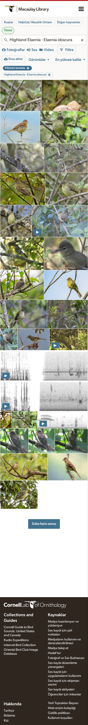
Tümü (8, 30)
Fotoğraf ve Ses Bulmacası (66, 658)
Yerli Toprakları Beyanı (63, 703)
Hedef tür (54, 653)
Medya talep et (58, 648)
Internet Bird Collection (20, 645)
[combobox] (44, 40)
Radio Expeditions (16, 640)
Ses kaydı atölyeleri (61, 689)
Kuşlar (8, 22)
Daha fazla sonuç (44, 523)
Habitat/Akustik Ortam (35, 22)
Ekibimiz (9, 715)
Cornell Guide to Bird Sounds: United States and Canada (19, 631)
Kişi (6, 720)
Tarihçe (9, 710)
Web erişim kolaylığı (62, 708)
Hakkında (12, 704)
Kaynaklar (57, 615)
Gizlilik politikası (59, 713)
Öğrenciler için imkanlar (64, 694)
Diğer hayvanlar (68, 22)
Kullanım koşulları (60, 718)
